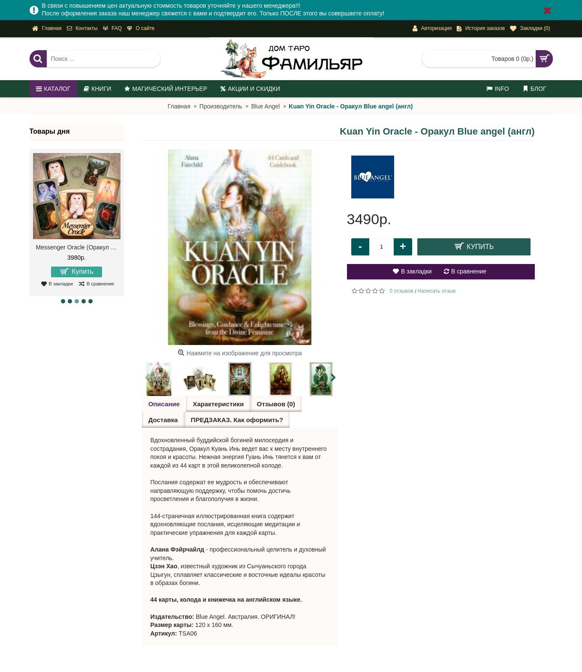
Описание (164, 404)
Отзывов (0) (275, 404)
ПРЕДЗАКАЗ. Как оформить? (236, 419)
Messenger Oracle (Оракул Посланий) (78, 247)
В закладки (416, 271)
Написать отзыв (436, 291)
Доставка (163, 419)
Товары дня (50, 131)
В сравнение (468, 271)
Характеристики (218, 404)
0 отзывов (401, 291)
